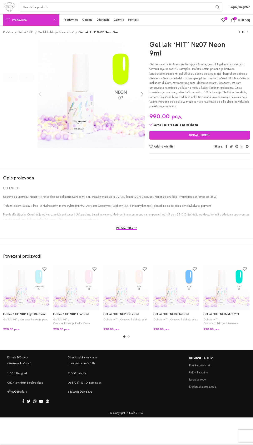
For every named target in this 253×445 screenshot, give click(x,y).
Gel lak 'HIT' (26, 40)
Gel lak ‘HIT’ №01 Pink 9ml (121, 322)
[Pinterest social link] (236, 154)
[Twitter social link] (231, 154)
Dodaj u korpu (199, 143)
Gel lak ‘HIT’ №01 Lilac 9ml (71, 322)
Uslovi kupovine (198, 380)
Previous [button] (10, 85)
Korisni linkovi (201, 366)
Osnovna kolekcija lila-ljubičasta (71, 331)
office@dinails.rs (17, 399)
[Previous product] (239, 40)
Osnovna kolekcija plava (34, 327)
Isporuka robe (197, 387)
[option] (18, 63)
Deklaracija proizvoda (202, 394)
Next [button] (26, 85)
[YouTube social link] (41, 409)
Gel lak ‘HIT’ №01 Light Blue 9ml (24, 322)
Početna (8, 40)
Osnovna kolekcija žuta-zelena (221, 331)
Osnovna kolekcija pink (133, 327)
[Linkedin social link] (241, 154)
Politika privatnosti (199, 373)
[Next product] (248, 40)
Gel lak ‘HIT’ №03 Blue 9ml (171, 322)
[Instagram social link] (35, 409)
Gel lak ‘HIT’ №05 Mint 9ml (221, 322)
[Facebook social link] (226, 154)
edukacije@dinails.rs (80, 399)
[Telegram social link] (247, 154)
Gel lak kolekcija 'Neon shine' (56, 40)
